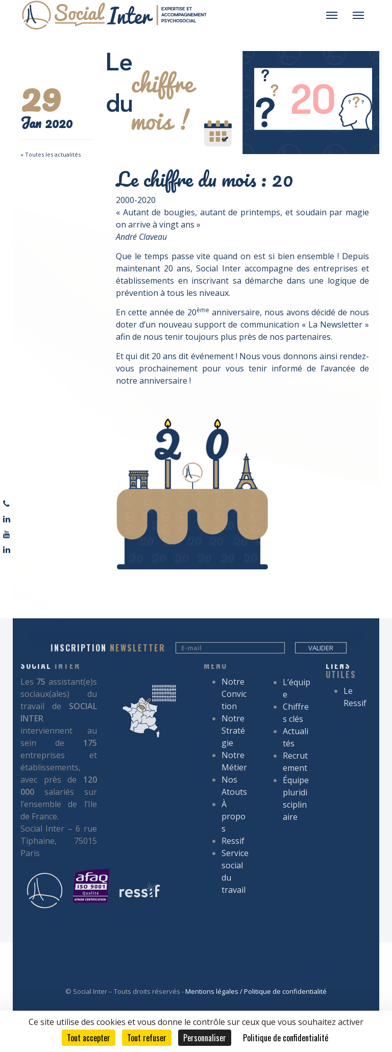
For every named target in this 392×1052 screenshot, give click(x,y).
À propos (234, 681)
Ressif (233, 706)
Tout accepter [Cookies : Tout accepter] (88, 1038)
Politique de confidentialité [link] (285, 1038)
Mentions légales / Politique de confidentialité (256, 991)
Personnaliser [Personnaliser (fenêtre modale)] (204, 1038)
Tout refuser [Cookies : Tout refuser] (146, 1038)
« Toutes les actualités (50, 154)
